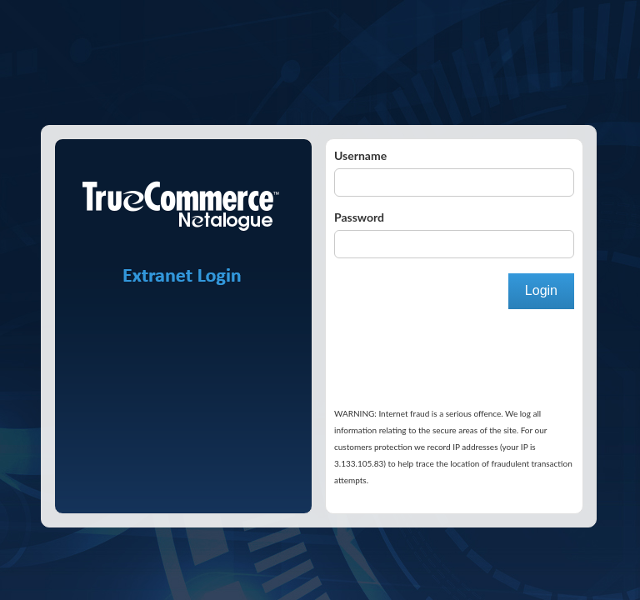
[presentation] (402, 333)
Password (359, 217)
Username (360, 155)
